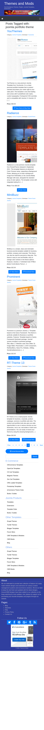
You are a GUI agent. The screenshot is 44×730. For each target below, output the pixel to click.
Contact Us (8, 614)
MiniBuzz (13, 194)
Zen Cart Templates (13, 479)
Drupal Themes (12, 521)
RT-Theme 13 (15, 362)
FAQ (6, 610)
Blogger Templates (13, 528)
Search (35, 456)
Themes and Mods (19, 3)
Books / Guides (12, 493)
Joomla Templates (16, 34)
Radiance (13, 113)
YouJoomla (31, 34)
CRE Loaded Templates (14, 483)
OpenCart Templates (13, 468)
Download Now (28, 272)
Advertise (8, 608)
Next (41, 445)
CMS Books (11, 539)
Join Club (22, 190)
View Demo (14, 272)
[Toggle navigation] (40, 18)
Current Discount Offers (17, 451)
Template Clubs (12, 509)
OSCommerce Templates (15, 465)
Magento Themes (12, 475)
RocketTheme (31, 116)
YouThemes (14, 31)
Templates (10, 502)
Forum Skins (11, 532)
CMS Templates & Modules (15, 535)
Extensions (10, 505)
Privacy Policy (9, 612)
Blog (8, 543)
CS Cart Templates (13, 472)
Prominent (13, 276)
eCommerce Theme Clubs (15, 490)
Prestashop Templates (14, 486)
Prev (8, 445)
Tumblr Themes (12, 525)
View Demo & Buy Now (22, 108)
